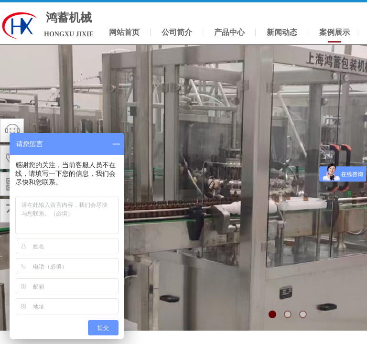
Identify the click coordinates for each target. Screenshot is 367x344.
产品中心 (229, 32)
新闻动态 (282, 32)
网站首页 (124, 32)
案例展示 (334, 32)
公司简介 (177, 32)
